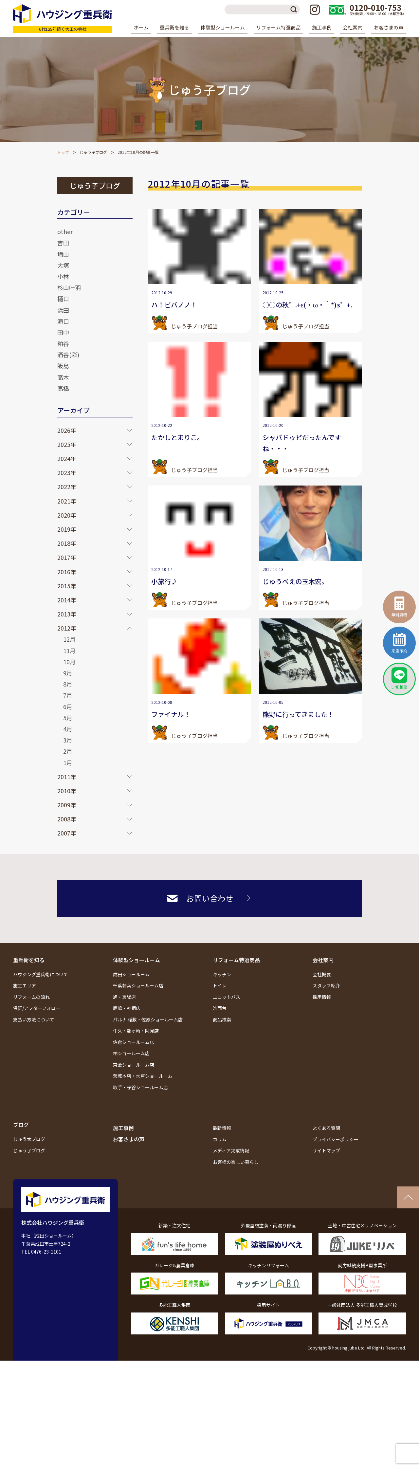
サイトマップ (326, 1150)
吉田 (63, 242)
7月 (67, 695)
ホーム (141, 27)
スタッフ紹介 (326, 985)
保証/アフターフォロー (36, 1008)
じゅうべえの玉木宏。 (295, 581)
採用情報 (322, 997)
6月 (67, 706)
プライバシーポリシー (335, 1139)
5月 (67, 717)
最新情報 (222, 1128)
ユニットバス (226, 997)
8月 (67, 684)
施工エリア (24, 985)
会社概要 (322, 974)
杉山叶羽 (69, 287)
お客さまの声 (388, 27)
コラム (220, 1139)
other (65, 231)
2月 (67, 751)
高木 (63, 377)
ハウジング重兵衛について (40, 974)
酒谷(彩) (68, 354)
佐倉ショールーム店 (133, 1042)
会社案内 (323, 960)
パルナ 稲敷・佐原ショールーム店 (148, 1019)
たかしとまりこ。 (177, 437)
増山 (63, 254)
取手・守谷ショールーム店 (140, 1087)
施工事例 (322, 27)
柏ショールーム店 (131, 1053)
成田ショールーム (131, 974)
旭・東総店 (124, 997)
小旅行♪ (164, 581)
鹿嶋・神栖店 (126, 1008)
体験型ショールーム (136, 960)
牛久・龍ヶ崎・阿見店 (136, 1030)
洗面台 (220, 1008)
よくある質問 (326, 1128)
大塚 (63, 265)
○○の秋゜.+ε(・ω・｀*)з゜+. (308, 304)
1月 (67, 762)
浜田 (63, 310)
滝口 (63, 321)
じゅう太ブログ (29, 1139)
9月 (67, 673)
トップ (63, 152)
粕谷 (63, 343)
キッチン (222, 974)
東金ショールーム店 (133, 1064)
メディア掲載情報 (231, 1150)
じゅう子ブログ (93, 152)
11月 (69, 650)
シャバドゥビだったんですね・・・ (302, 442)
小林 (63, 276)
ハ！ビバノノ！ (174, 304)
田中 (63, 332)
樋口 (63, 298)
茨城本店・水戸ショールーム (143, 1076)
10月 (69, 661)
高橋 (63, 388)
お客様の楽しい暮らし (236, 1162)
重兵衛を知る (29, 960)
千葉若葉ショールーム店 (138, 985)
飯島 (63, 365)
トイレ (220, 985)
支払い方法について (33, 1019)
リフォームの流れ (31, 997)
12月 (69, 639)
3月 (67, 740)
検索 (295, 9)
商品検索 (222, 1019)
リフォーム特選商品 (236, 960)
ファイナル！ (171, 714)
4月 (67, 729)
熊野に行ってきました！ (298, 714)
